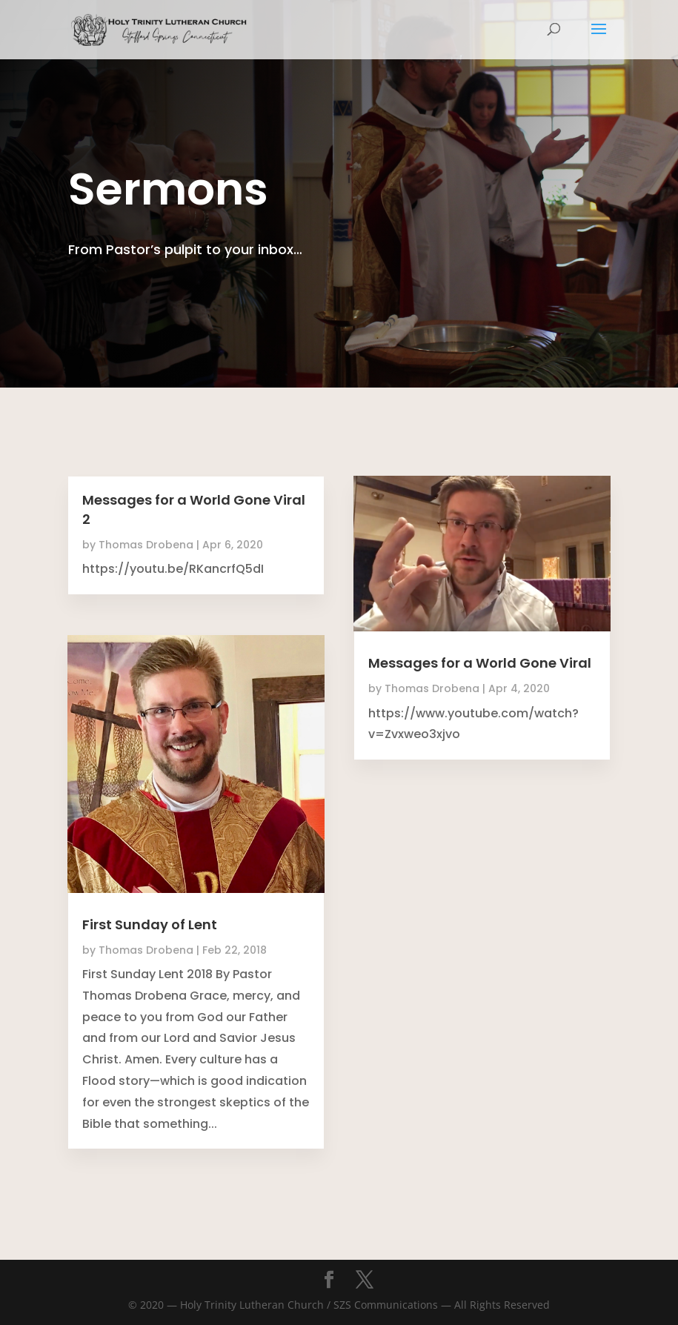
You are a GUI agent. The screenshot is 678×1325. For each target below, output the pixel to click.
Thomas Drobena (146, 544)
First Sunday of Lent (149, 924)
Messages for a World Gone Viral (479, 663)
